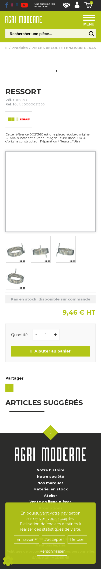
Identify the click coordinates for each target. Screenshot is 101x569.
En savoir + (26, 539)
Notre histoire (50, 470)
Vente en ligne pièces (50, 502)
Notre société (50, 476)
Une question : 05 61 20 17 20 (44, 5)
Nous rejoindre (66, 5)
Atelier (50, 495)
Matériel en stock (50, 489)
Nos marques (50, 483)
